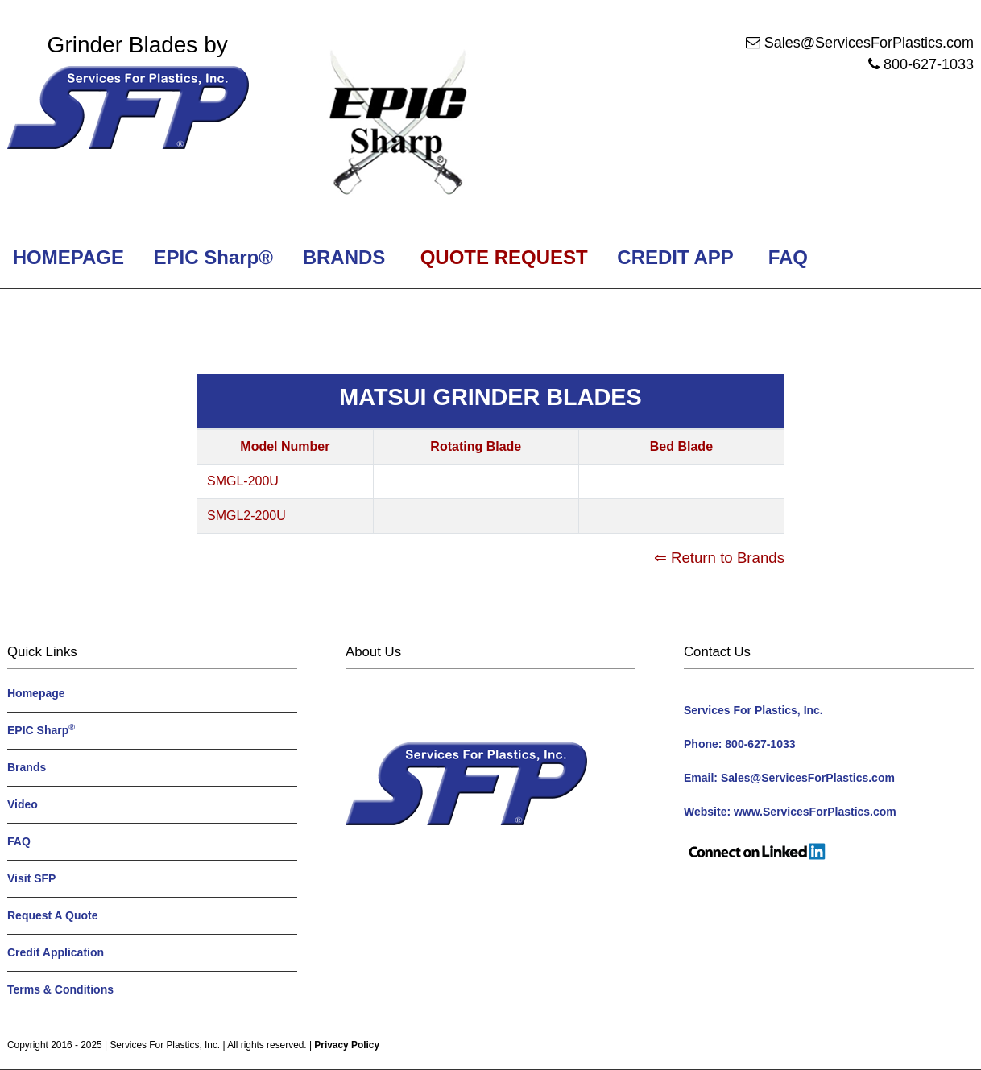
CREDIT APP (675, 257)
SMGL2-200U (246, 516)
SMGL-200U (243, 481)
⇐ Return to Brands (719, 557)
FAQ (788, 257)
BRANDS (341, 257)
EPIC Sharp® (210, 257)
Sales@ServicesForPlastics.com (869, 43)
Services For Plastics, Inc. (165, 1045)
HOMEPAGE (65, 257)
